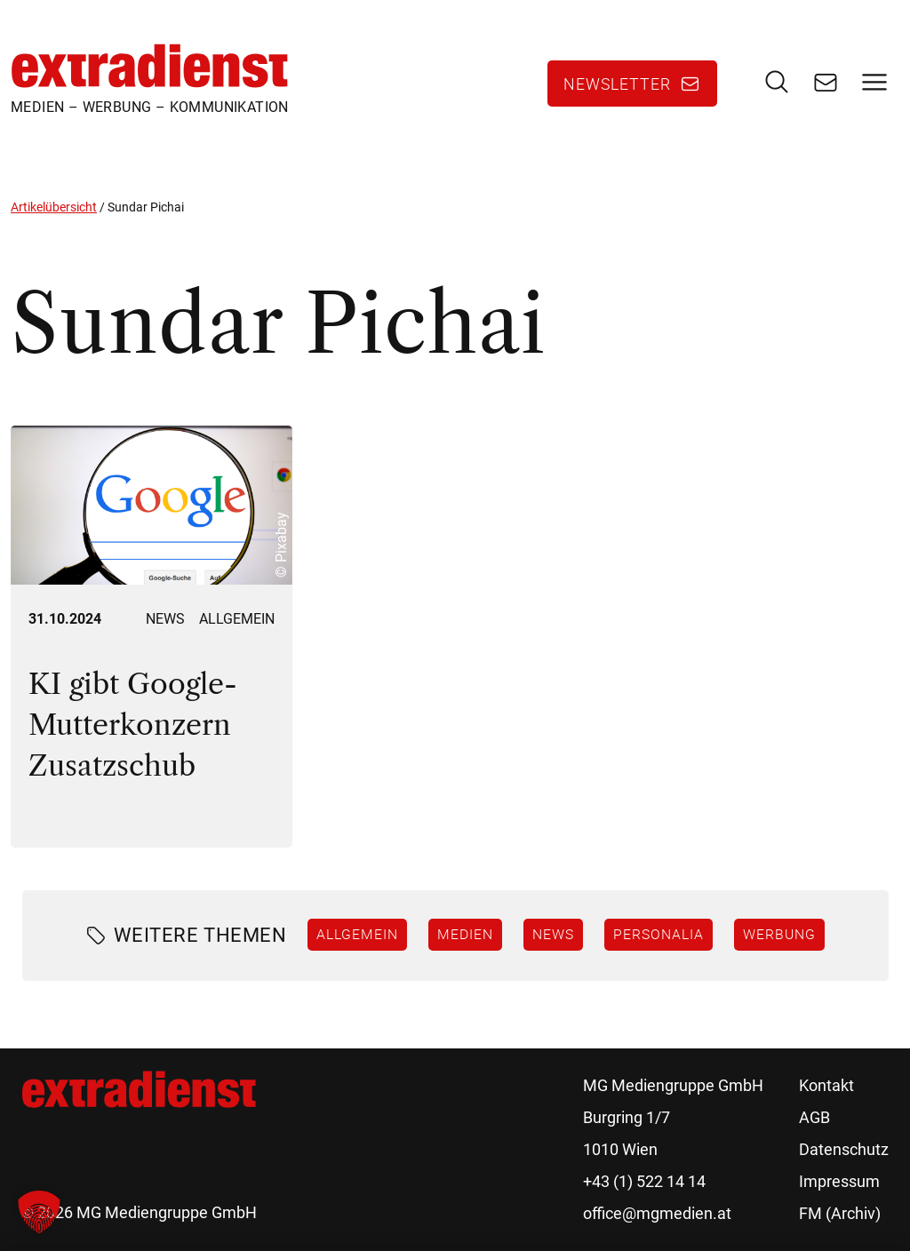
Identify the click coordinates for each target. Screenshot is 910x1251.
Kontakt (826, 1085)
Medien (465, 934)
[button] (39, 1212)
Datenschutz (844, 1149)
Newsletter (617, 83)
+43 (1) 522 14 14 (644, 1181)
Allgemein (237, 618)
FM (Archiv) (840, 1213)
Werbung (779, 934)
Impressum (839, 1181)
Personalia (658, 934)
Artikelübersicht (54, 207)
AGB (814, 1117)
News (165, 618)
